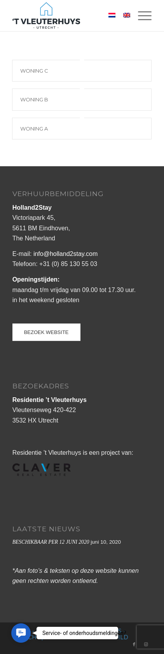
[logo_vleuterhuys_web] (68, 15)
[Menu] (141, 15)
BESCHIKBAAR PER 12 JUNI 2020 (50, 542)
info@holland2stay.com (65, 253)
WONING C (34, 71)
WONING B (34, 99)
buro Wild (110, 637)
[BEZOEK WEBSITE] (46, 332)
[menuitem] (141, 15)
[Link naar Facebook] (134, 644)
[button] (21, 633)
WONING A (34, 128)
